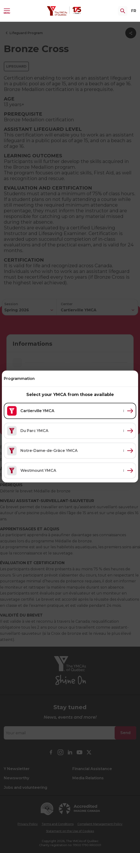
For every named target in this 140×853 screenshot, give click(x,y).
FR (133, 11)
